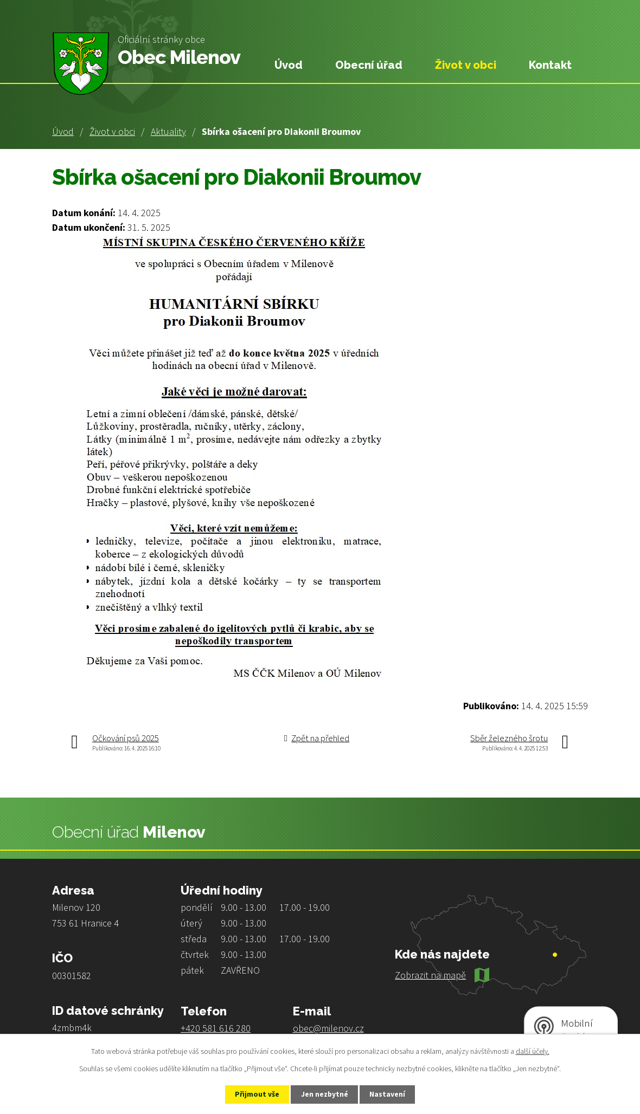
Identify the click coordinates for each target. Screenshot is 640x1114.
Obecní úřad (368, 65)
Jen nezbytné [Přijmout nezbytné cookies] (325, 1094)
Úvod (63, 131)
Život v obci (112, 131)
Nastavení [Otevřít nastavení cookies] (391, 1094)
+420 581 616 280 (216, 1028)
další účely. (532, 1050)
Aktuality (168, 131)
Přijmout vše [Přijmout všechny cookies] (254, 1094)
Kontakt (550, 65)
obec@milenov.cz (328, 1028)
